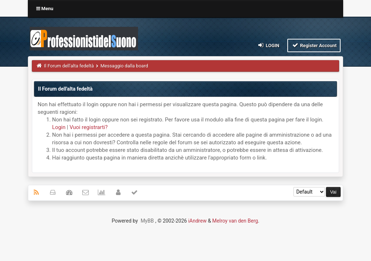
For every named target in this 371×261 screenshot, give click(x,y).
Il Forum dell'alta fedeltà (69, 66)
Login (268, 45)
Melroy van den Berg (235, 221)
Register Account (314, 45)
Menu (44, 8)
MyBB (147, 221)
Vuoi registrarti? (89, 127)
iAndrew (197, 221)
